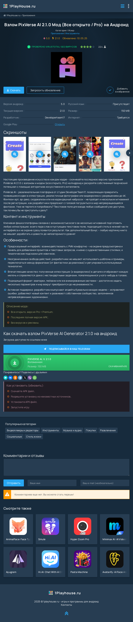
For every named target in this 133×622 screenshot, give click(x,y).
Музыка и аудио (72, 430)
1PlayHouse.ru (22, 6)
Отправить (13, 483)
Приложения (28, 15)
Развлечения (108, 430)
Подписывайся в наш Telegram (66, 349)
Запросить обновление (45, 90)
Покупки (91, 430)
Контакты (66, 604)
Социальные (14, 436)
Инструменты (72, 33)
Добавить (118, 90)
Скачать (14, 90)
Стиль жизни (33, 436)
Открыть (60, 124)
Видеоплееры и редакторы (22, 430)
